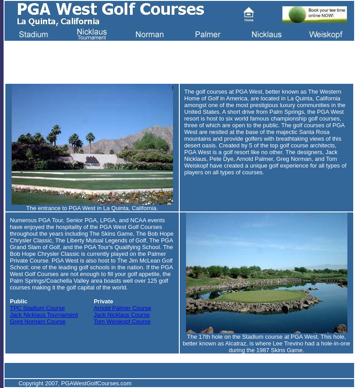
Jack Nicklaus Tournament (44, 314)
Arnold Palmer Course (122, 308)
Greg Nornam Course (37, 321)
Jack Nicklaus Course (122, 314)
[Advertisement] (171, 61)
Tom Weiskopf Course (122, 321)
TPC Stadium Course (37, 308)
